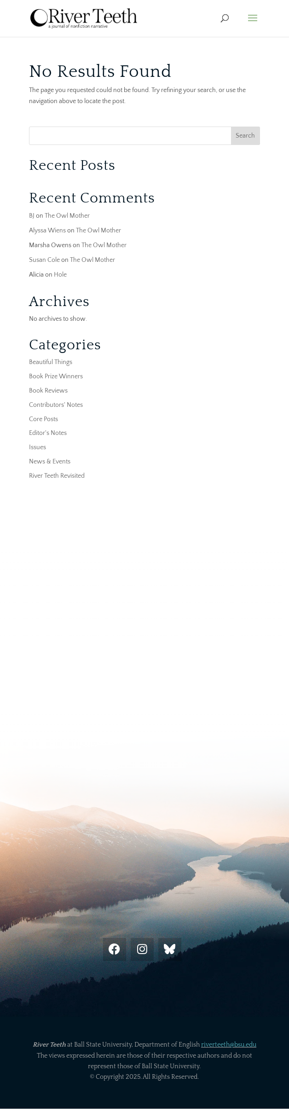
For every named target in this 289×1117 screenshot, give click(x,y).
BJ (32, 216)
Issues (37, 447)
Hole (60, 274)
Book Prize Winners (56, 376)
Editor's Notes (48, 433)
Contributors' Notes (56, 405)
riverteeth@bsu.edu (228, 1044)
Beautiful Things (50, 362)
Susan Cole (44, 260)
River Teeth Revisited (57, 476)
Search (245, 135)
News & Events (49, 461)
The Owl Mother (67, 216)
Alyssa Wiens (47, 230)
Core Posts (43, 419)
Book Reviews (48, 390)
